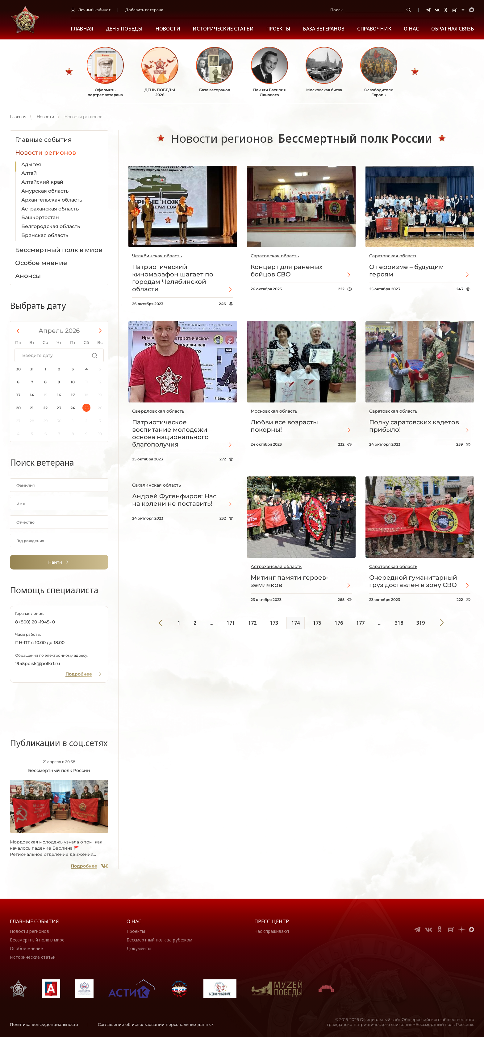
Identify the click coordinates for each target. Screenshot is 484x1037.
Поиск (336, 9)
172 (252, 622)
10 (73, 382)
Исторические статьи (223, 29)
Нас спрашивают (272, 931)
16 (59, 395)
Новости (167, 29)
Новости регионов (29, 931)
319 (420, 622)
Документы (139, 948)
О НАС (411, 29)
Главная (82, 29)
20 (18, 408)
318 (399, 622)
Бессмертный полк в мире (37, 940)
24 (72, 408)
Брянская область (44, 235)
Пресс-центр (271, 921)
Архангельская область (51, 200)
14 (32, 395)
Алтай (29, 173)
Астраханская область (50, 209)
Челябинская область (157, 255)
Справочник (374, 29)
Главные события (34, 921)
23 (59, 408)
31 (32, 369)
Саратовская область (275, 255)
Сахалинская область (156, 485)
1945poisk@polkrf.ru (37, 663)
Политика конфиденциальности (44, 1024)
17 (73, 395)
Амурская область (45, 191)
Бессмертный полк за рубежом (159, 940)
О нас (134, 921)
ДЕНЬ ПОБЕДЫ (124, 29)
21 (32, 408)
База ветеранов (323, 29)
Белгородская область (50, 226)
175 (317, 622)
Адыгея (31, 164)
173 (274, 622)
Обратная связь (452, 29)
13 (18, 395)
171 (231, 622)
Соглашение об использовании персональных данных (156, 1024)
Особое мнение (26, 948)
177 (360, 622)
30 (18, 369)
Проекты (278, 29)
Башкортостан (40, 217)
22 (45, 408)
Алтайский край (42, 182)
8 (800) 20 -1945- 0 (35, 622)
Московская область (274, 411)
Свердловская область (158, 411)
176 (339, 622)
